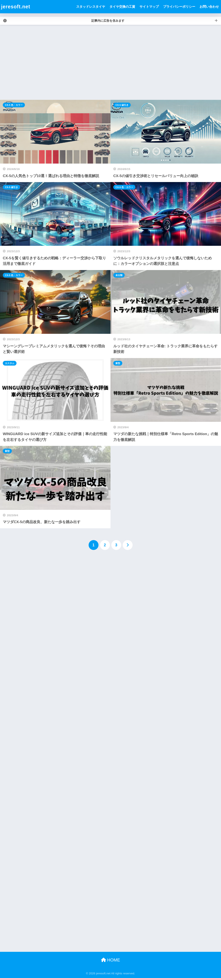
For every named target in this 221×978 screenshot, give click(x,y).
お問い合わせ (209, 6)
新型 (117, 363)
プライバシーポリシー (179, 6)
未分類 (119, 275)
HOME (110, 960)
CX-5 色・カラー (14, 105)
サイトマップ (149, 6)
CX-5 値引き (122, 105)
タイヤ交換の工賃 (122, 6)
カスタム (9, 363)
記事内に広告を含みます (107, 20)
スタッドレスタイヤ (90, 6)
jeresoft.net (15, 6)
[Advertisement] (110, 62)
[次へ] (128, 545)
